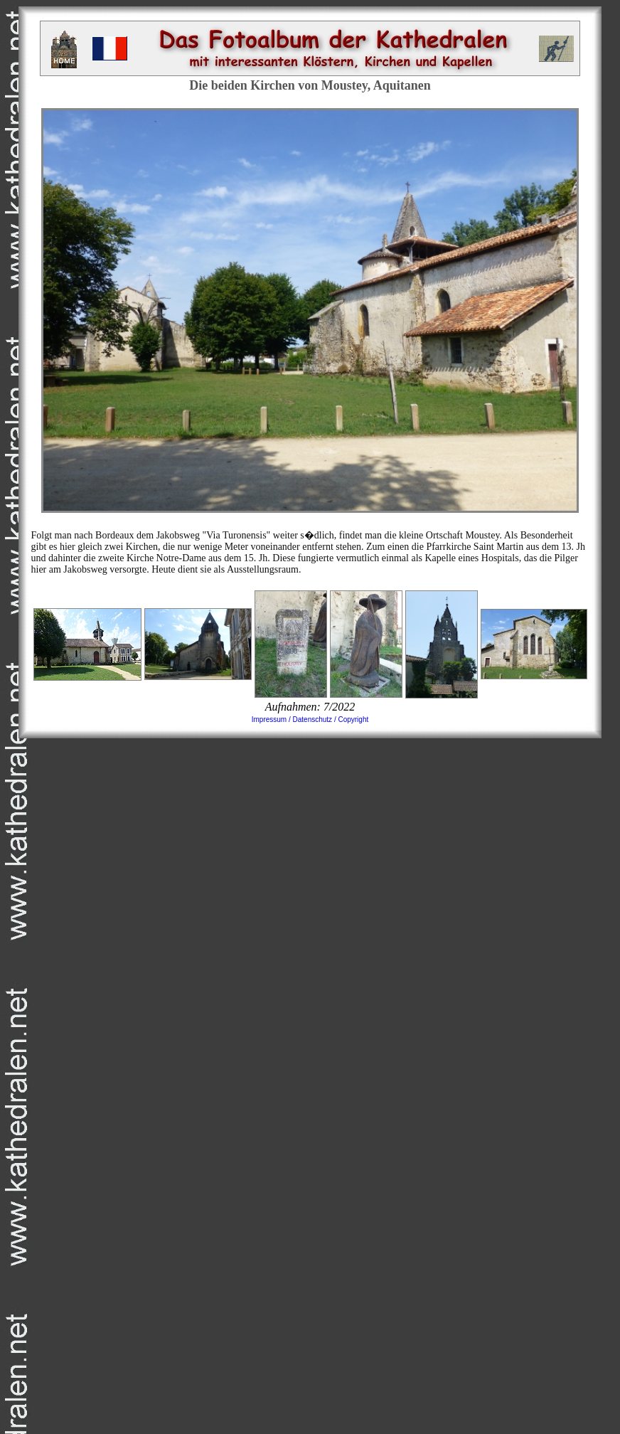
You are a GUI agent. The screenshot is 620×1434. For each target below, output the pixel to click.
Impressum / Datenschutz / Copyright (310, 719)
